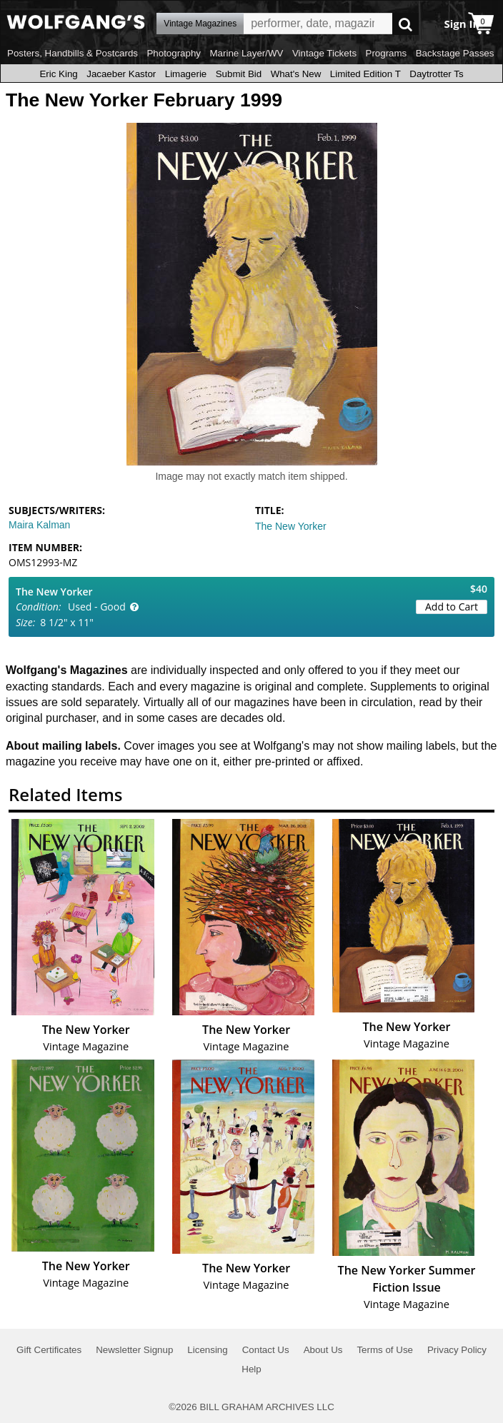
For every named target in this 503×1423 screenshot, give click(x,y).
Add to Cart (451, 606)
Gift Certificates (48, 1349)
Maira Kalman (39, 525)
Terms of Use (385, 1349)
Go (405, 24)
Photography (173, 53)
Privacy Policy (457, 1349)
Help (251, 1369)
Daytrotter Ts (436, 74)
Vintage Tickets (324, 53)
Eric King (58, 74)
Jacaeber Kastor (121, 74)
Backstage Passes (455, 53)
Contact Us (265, 1349)
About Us (323, 1349)
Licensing (207, 1349)
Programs (386, 53)
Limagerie (186, 74)
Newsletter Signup (134, 1349)
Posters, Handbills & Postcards (72, 53)
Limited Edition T (365, 74)
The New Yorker (291, 526)
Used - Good (97, 606)
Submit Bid (239, 74)
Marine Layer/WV (246, 53)
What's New (296, 74)
